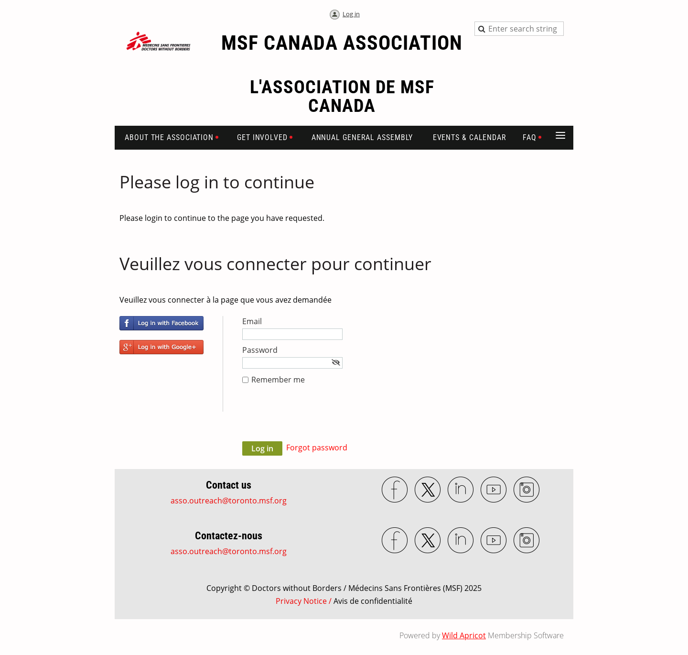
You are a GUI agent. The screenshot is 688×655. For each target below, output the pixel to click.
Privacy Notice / (344, 601)
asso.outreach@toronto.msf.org (229, 500)
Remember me (278, 379)
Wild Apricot (464, 635)
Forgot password (316, 447)
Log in (351, 14)
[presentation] (314, 418)
